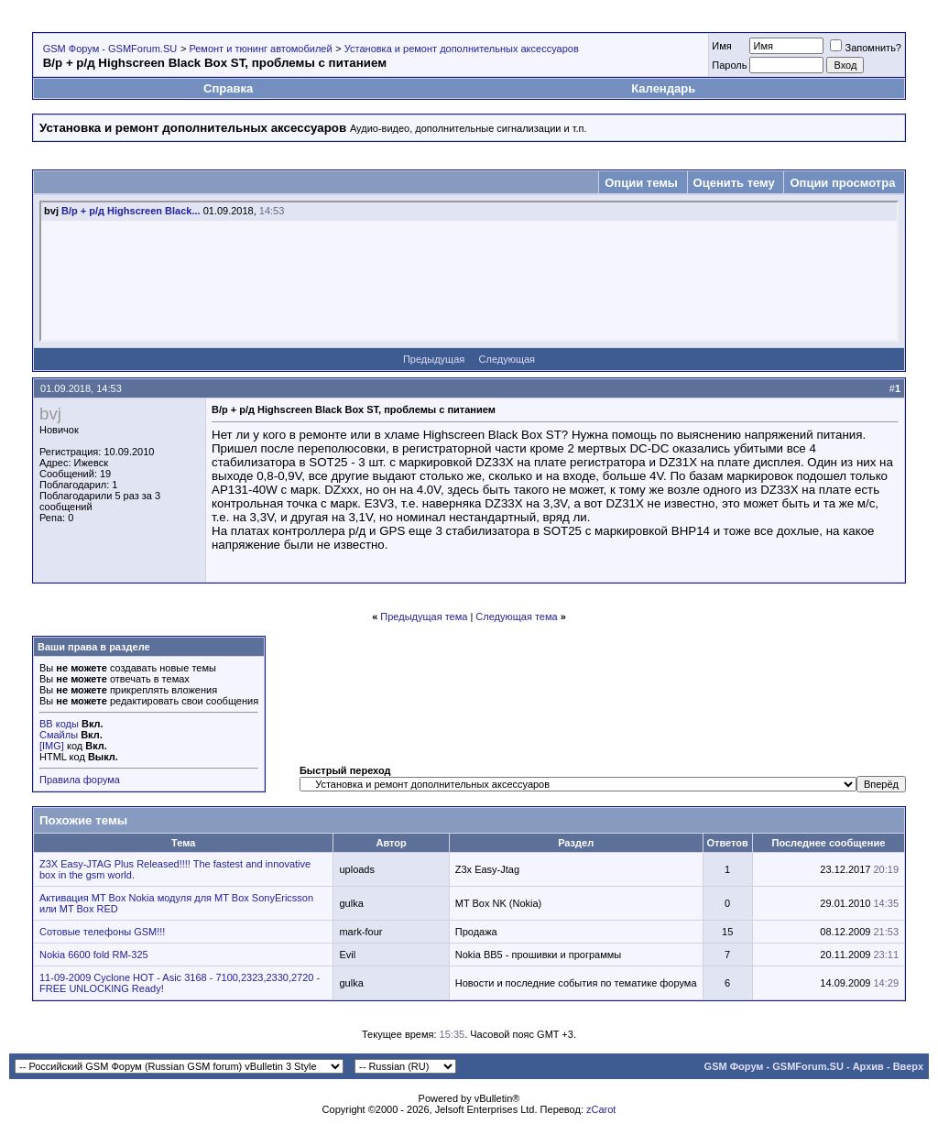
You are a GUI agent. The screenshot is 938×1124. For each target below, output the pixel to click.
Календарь (663, 88)
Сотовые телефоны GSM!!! (102, 931)
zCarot (601, 1109)
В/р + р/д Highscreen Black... (131, 210)
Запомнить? (865, 47)
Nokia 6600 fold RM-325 (93, 954)
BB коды (59, 723)
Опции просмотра (842, 183)
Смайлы (58, 734)
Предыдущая (433, 359)
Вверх (908, 1066)
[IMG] (51, 745)
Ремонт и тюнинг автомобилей (260, 48)
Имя (721, 45)
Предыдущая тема (423, 616)
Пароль (729, 65)
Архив (868, 1066)
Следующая (507, 359)
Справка (228, 88)
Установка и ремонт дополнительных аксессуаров (461, 48)
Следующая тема (516, 616)
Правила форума (79, 779)
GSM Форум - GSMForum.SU (110, 48)
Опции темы (641, 183)
